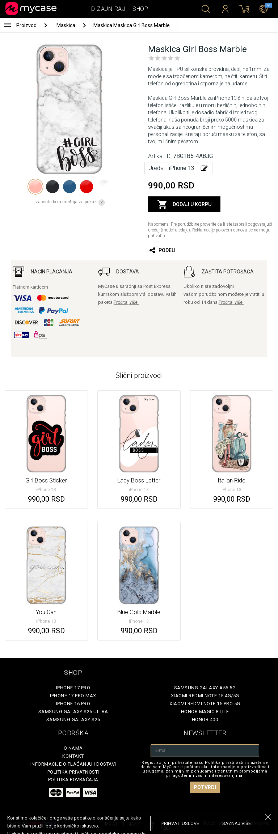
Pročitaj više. (126, 302)
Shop (140, 8)
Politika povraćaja (73, 779)
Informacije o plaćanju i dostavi (73, 764)
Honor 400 (205, 719)
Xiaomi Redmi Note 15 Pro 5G (204, 703)
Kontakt (73, 756)
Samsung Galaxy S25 (73, 719)
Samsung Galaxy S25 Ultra (73, 711)
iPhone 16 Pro (73, 703)
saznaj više (236, 823)
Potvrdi (205, 787)
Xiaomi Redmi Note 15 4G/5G (205, 695)
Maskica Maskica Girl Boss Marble (131, 25)
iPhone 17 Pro (73, 687)
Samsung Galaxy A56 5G (205, 687)
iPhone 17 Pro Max (73, 695)
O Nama (73, 748)
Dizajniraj (108, 8)
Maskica (66, 25)
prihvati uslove (180, 823)
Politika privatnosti (73, 772)
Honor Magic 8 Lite (205, 711)
